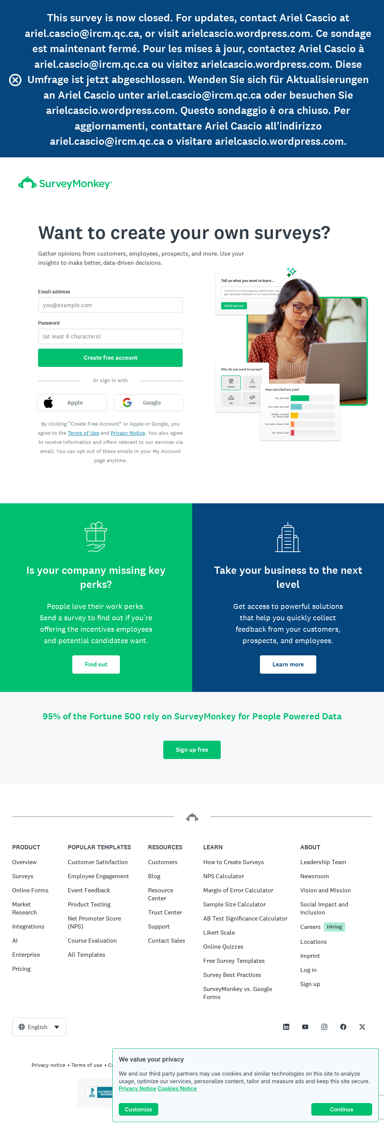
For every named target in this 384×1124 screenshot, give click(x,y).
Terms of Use (83, 432)
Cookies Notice (177, 1089)
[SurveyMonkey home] (65, 183)
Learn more (288, 664)
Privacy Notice (137, 1089)
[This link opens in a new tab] (286, 1026)
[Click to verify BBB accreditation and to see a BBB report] (102, 1096)
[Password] (110, 336)
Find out (96, 664)
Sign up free (192, 750)
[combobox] (39, 1027)
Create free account (110, 358)
